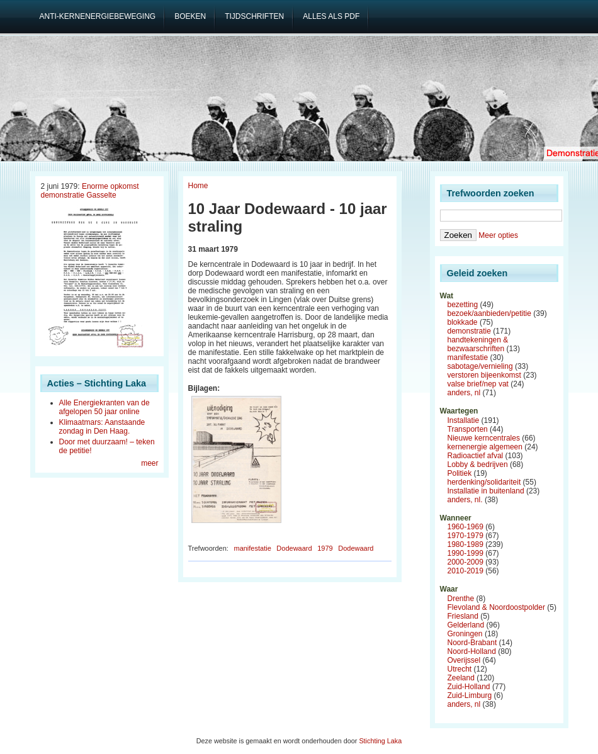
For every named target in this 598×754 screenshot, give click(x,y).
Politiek (460, 473)
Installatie (464, 420)
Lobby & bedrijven (478, 464)
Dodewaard (294, 548)
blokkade (463, 322)
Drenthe (461, 598)
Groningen (465, 633)
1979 (324, 548)
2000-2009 (465, 562)
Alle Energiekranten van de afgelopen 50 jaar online (104, 407)
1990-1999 (465, 553)
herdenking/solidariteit (484, 482)
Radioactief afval (476, 455)
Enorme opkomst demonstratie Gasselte (90, 191)
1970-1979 (465, 535)
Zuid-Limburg (470, 695)
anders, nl (464, 392)
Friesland (463, 616)
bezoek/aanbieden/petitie (489, 313)
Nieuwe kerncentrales (484, 438)
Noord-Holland (472, 651)
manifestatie (252, 548)
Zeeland (461, 677)
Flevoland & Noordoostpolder (496, 607)
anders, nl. (465, 499)
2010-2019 (465, 570)
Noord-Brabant (472, 642)
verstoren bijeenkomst (484, 375)
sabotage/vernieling (480, 366)
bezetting (463, 304)
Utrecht (460, 669)
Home (198, 185)
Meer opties (498, 235)
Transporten (468, 429)
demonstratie (469, 331)
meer (149, 463)
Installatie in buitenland (486, 491)
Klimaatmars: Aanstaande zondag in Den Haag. (102, 427)
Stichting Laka (380, 741)
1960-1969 (465, 526)
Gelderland (466, 625)
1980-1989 (465, 544)
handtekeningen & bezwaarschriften (478, 344)
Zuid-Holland (469, 686)
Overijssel (464, 660)
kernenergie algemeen (485, 446)
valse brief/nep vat (478, 384)
